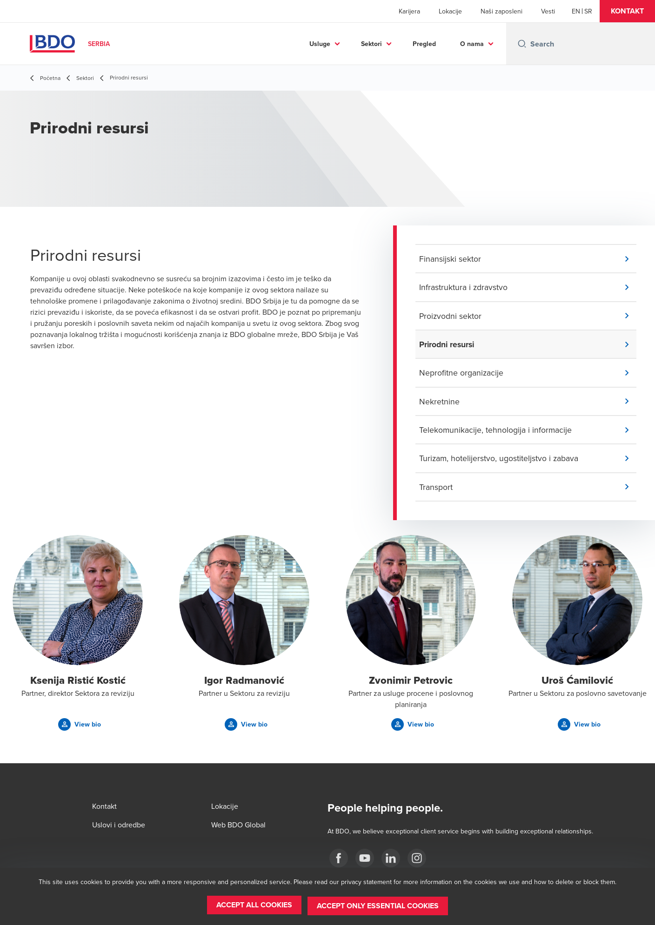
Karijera (409, 11)
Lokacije (450, 11)
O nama (472, 43)
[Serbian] (588, 11)
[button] (627, 11)
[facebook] (339, 858)
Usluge (319, 43)
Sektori (371, 43)
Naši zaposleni (501, 11)
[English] (576, 11)
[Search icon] (522, 43)
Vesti (548, 11)
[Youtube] (365, 858)
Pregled (424, 43)
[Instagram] (417, 858)
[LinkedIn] (391, 858)
